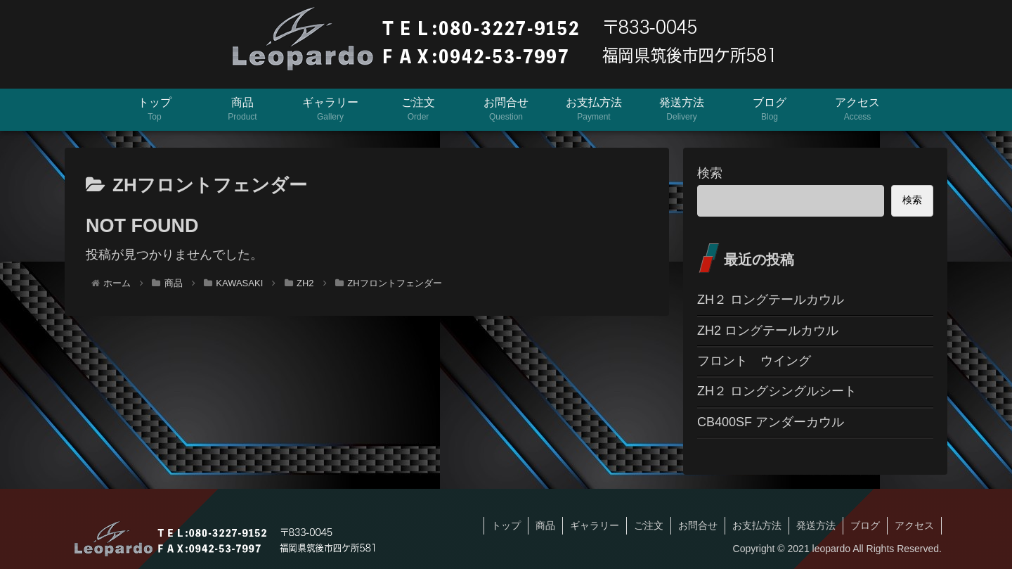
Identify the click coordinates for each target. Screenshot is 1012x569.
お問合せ (698, 525)
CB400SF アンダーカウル (770, 422)
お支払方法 (756, 525)
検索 (709, 173)
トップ (506, 525)
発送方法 (816, 525)
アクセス (914, 525)
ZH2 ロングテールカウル (767, 331)
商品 (545, 525)
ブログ (865, 525)
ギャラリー (594, 525)
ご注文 (648, 525)
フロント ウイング (754, 361)
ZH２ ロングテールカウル (770, 300)
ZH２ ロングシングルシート (777, 391)
